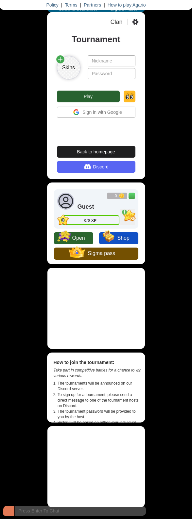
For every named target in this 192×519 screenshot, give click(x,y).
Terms (71, 5)
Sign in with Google (96, 112)
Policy (52, 5)
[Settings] (135, 22)
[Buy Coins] (132, 196)
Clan (116, 22)
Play (88, 96)
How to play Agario (127, 5)
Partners (92, 5)
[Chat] (8, 511)
